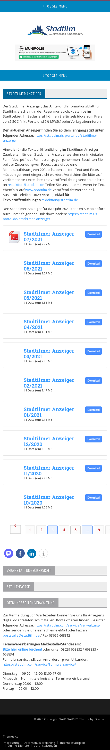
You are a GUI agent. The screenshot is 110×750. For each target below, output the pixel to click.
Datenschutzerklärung (39, 743)
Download (93, 234)
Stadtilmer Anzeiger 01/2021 (49, 412)
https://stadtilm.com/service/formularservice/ (39, 664)
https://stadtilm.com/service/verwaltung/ (67, 625)
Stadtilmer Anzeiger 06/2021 (49, 266)
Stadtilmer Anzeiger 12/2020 (49, 441)
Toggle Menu (55, 6)
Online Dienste (18, 745)
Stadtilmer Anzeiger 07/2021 (49, 236)
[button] (8, 553)
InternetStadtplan (72, 743)
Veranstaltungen (45, 745)
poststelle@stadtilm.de (21, 635)
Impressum (11, 743)
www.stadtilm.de (38, 189)
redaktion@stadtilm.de (26, 184)
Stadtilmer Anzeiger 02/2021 (49, 383)
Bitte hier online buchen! (22, 649)
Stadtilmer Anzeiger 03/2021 (49, 353)
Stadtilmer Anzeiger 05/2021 (49, 295)
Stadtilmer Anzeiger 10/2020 (49, 500)
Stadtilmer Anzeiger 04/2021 (49, 324)
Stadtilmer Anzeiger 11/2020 (49, 470)
